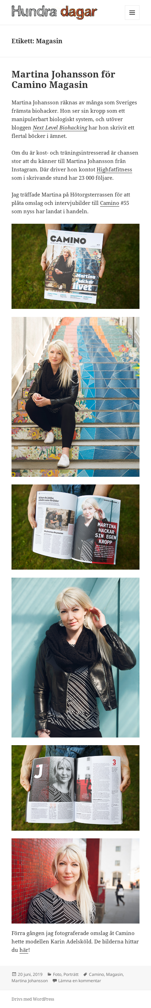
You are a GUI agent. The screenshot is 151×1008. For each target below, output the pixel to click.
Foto (57, 974)
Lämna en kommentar (79, 981)
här (24, 949)
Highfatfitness (114, 169)
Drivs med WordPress (33, 999)
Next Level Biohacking (60, 127)
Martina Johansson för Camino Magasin (63, 79)
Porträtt (70, 974)
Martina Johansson (30, 981)
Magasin (114, 974)
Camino (109, 202)
